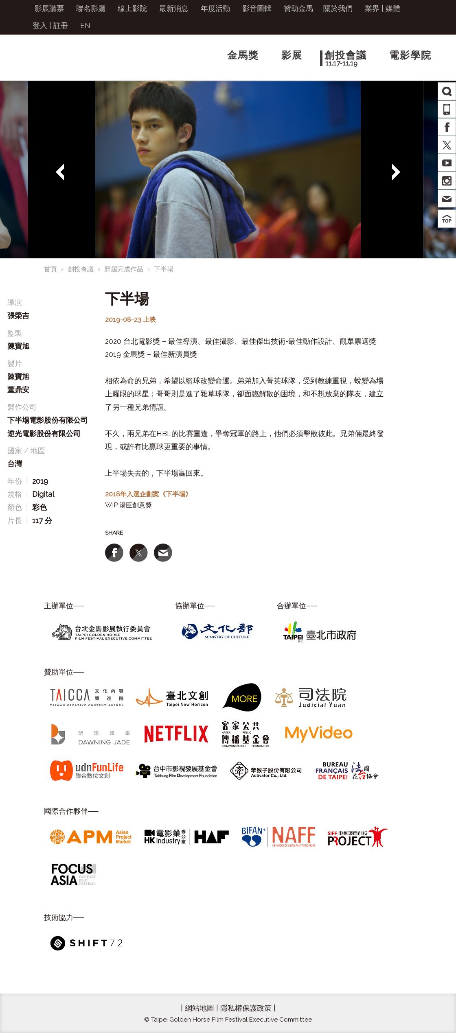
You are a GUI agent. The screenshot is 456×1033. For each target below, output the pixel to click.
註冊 (60, 25)
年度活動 (215, 8)
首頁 (50, 269)
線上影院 (132, 8)
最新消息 (174, 8)
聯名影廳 (90, 8)
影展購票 (49, 8)
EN (85, 25)
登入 (40, 25)
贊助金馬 (298, 8)
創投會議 (81, 269)
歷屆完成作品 (123, 269)
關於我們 (338, 8)
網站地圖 (199, 1008)
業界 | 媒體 (382, 8)
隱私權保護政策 (246, 1008)
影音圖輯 (257, 8)
